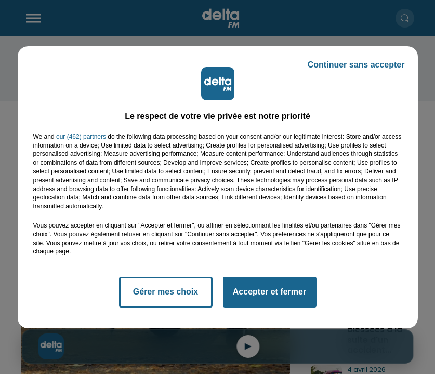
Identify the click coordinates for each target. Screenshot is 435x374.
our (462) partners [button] (81, 136)
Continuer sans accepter (356, 64)
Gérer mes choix (165, 291)
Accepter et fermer (269, 291)
